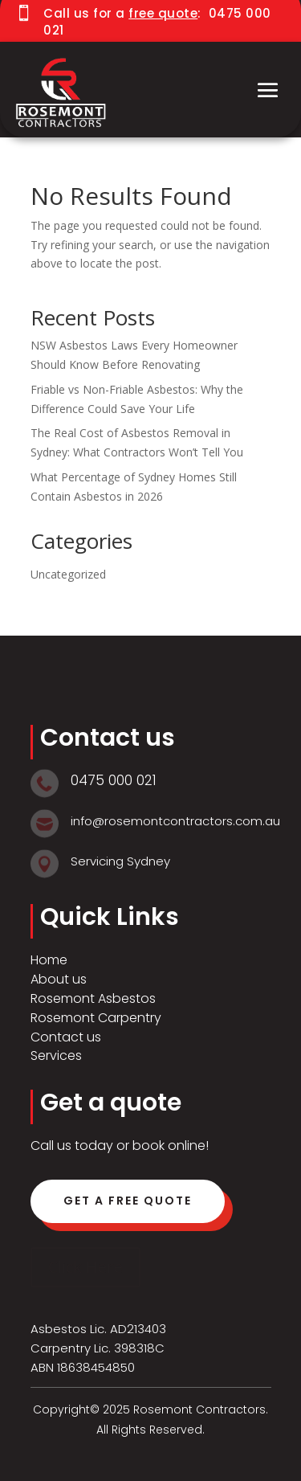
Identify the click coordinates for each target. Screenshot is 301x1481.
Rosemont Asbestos (93, 998)
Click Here (85, 1267)
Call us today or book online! (120, 1145)
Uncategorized (68, 574)
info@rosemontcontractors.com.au (175, 820)
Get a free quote (127, 1201)
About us (59, 979)
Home (49, 960)
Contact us (66, 1037)
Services (56, 1055)
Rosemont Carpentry (96, 1017)
